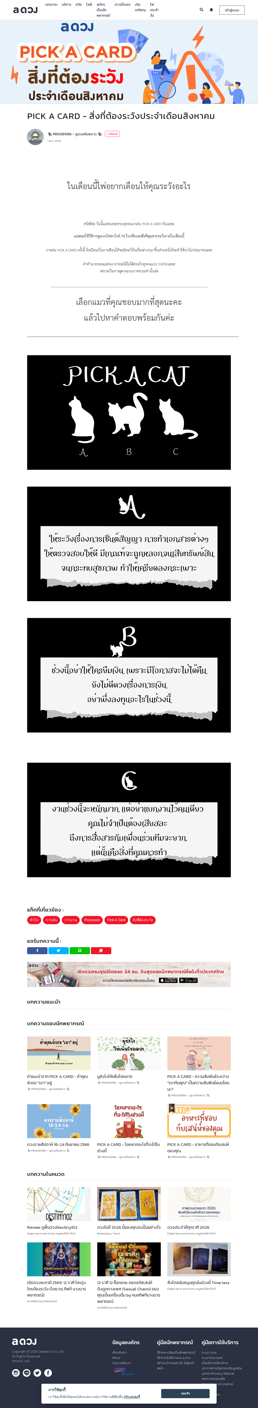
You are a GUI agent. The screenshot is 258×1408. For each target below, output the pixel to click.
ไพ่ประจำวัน (154, 10)
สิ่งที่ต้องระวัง (143, 920)
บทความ (51, 4)
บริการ (66, 4)
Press (116, 1357)
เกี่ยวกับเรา (119, 1352)
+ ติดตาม (112, 134)
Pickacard (92, 920)
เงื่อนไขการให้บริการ (215, 1363)
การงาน (71, 920)
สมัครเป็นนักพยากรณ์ (103, 10)
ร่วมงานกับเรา (121, 1363)
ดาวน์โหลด (123, 4)
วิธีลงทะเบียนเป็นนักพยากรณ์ (176, 1352)
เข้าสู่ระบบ (232, 10)
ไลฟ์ (89, 4)
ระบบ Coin (209, 1352)
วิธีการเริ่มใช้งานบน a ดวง (174, 1357)
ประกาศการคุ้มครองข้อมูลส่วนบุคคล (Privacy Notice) (222, 1371)
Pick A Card (116, 920)
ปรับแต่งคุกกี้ (132, 1397)
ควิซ (79, 4)
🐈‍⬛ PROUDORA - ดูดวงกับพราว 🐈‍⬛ (75, 134)
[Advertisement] (129, 161)
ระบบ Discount (212, 1357)
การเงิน (51, 920)
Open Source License (217, 1384)
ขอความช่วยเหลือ (213, 1378)
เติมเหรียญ (140, 7)
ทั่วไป (34, 920)
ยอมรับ (185, 1393)
